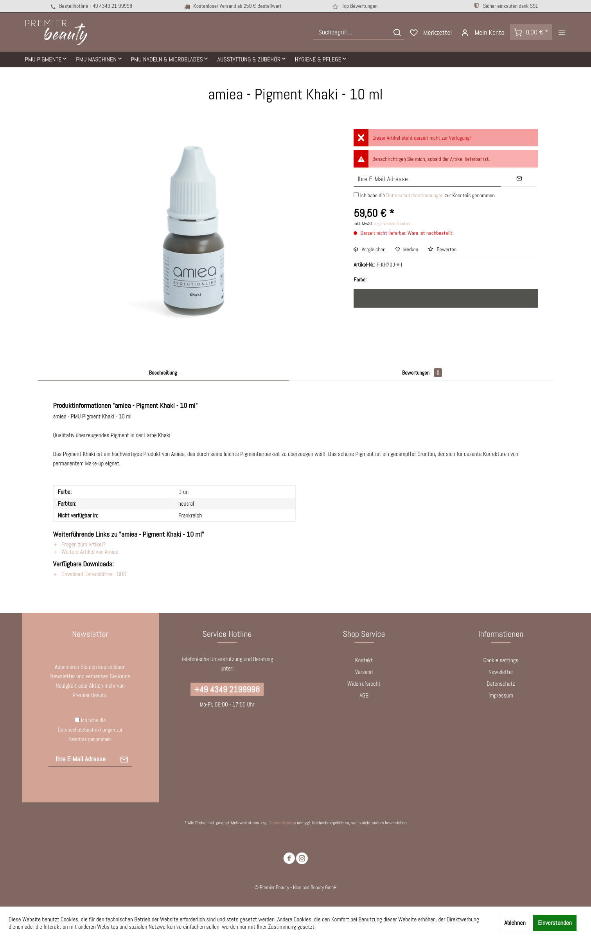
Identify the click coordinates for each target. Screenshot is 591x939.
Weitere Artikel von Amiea (86, 551)
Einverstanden (555, 923)
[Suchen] (397, 32)
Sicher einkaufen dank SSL (505, 5)
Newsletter (501, 672)
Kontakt (364, 660)
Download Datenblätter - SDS (89, 574)
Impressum (501, 695)
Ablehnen (514, 923)
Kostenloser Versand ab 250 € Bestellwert (232, 6)
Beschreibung (163, 372)
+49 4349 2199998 (227, 689)
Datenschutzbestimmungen (414, 195)
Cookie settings (501, 660)
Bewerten (442, 249)
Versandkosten (282, 823)
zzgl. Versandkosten (392, 223)
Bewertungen (422, 372)
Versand (364, 672)
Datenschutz (501, 683)
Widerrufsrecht (364, 683)
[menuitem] (358, 32)
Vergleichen (369, 249)
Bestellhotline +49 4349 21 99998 (91, 6)
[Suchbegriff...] (358, 32)
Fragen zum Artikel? (79, 544)
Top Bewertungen (354, 6)
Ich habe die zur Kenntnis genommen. (428, 195)
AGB (363, 695)
